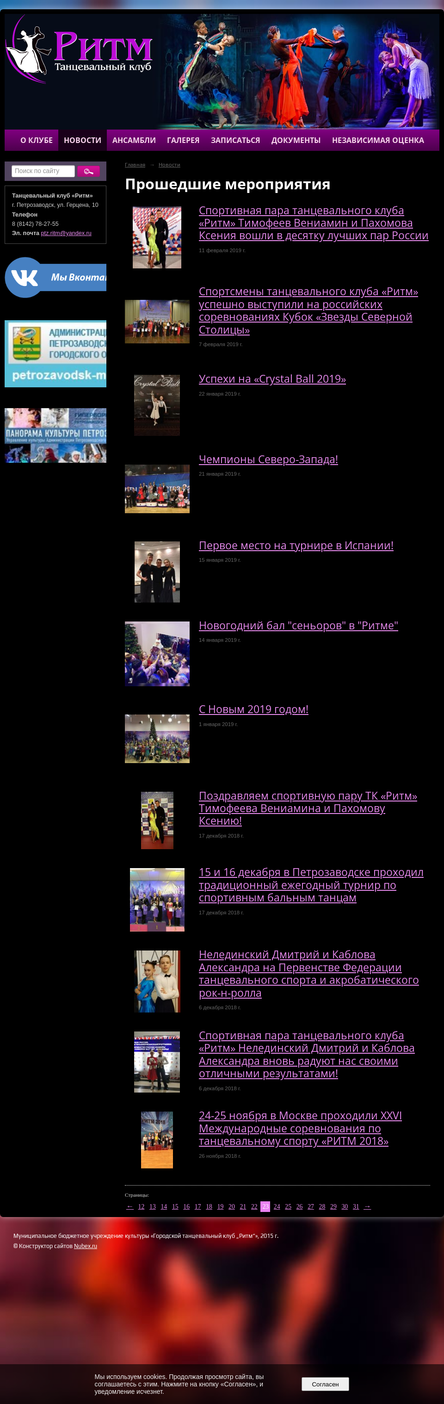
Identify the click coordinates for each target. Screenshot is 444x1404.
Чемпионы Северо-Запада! (268, 459)
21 (243, 1206)
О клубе (36, 140)
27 (311, 1206)
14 (163, 1206)
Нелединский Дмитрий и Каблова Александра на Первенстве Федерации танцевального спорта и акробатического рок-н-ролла (309, 973)
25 (288, 1206)
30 (344, 1206)
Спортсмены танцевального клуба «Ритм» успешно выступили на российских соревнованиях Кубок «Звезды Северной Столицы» (308, 310)
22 (254, 1206)
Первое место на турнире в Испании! (296, 545)
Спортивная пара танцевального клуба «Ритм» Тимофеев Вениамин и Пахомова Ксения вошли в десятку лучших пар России (314, 223)
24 (277, 1206)
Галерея (183, 140)
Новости (82, 140)
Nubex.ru (85, 1245)
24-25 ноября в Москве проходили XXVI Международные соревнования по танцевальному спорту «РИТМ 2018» (300, 1128)
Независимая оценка (378, 140)
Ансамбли (134, 140)
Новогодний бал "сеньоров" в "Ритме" (298, 625)
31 (356, 1206)
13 (152, 1206)
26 (299, 1206)
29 (333, 1206)
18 (209, 1206)
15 (175, 1206)
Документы (296, 140)
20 (231, 1206)
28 (322, 1206)
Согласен (325, 1384)
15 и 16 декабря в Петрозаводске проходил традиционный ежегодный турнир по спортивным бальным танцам (311, 885)
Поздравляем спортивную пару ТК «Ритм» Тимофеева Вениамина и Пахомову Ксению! (308, 808)
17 (198, 1206)
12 (141, 1206)
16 (186, 1206)
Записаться (235, 140)
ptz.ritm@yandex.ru (66, 233)
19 (220, 1206)
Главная (135, 165)
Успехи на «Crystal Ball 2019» (272, 379)
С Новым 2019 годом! (253, 709)
